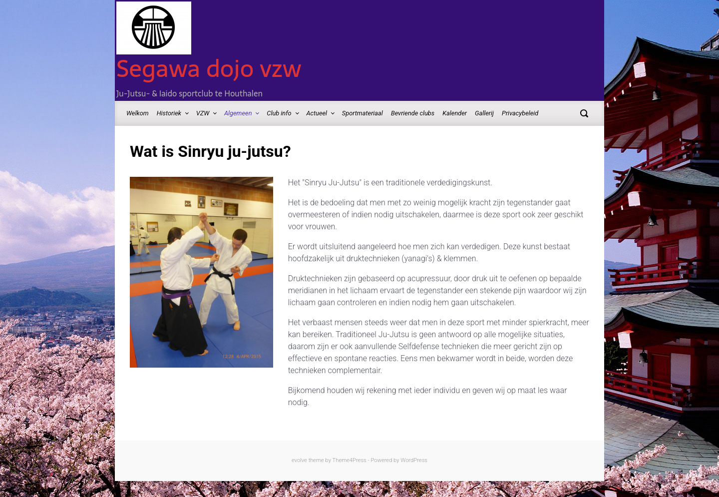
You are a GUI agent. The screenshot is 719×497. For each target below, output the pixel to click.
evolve (299, 460)
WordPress (413, 460)
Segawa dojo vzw (209, 68)
